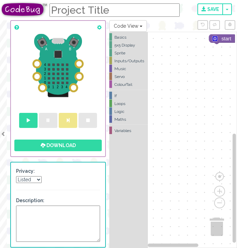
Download (58, 145)
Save (210, 9)
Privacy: (25, 171)
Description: (30, 200)
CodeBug (24, 9)
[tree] (128, 84)
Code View (128, 26)
